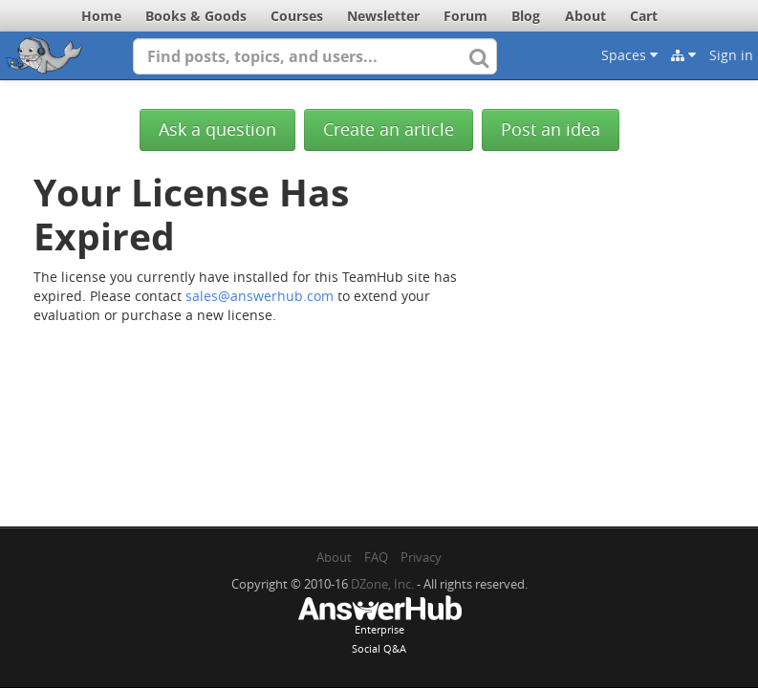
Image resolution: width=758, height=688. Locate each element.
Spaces (629, 55)
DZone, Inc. (382, 583)
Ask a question (217, 129)
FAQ (376, 557)
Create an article (388, 129)
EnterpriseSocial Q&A (379, 627)
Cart (644, 16)
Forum (465, 16)
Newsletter (383, 16)
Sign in (731, 55)
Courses (297, 16)
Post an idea (550, 129)
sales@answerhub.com (259, 296)
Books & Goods (196, 16)
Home (101, 16)
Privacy (421, 557)
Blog (525, 16)
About (585, 16)
